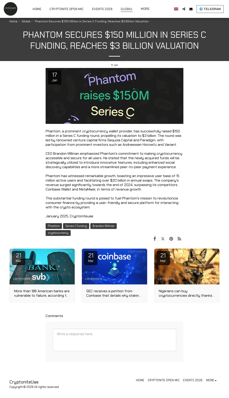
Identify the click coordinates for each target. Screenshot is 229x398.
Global (26, 21)
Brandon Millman (103, 226)
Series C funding (76, 226)
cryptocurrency (58, 233)
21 (18, 257)
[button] (183, 9)
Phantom (54, 226)
